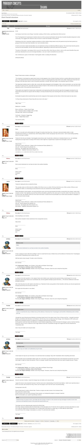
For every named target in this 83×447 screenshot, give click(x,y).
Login (79, 10)
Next (80, 21)
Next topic (79, 23)
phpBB (36, 443)
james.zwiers (34, 423)
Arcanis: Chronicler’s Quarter (26, 15)
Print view (4, 23)
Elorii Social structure (10, 17)
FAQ (3, 10)
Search (6, 10)
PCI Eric (39, 423)
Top (3, 123)
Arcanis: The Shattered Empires (13, 15)
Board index (4, 15)
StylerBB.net (42, 444)
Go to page (75, 21)
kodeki (47, 444)
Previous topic (73, 23)
